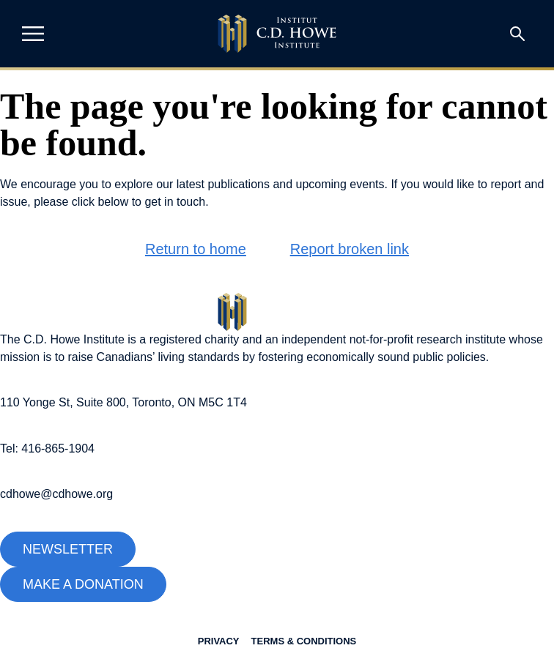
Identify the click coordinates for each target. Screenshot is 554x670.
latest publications (223, 184)
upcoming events (340, 184)
